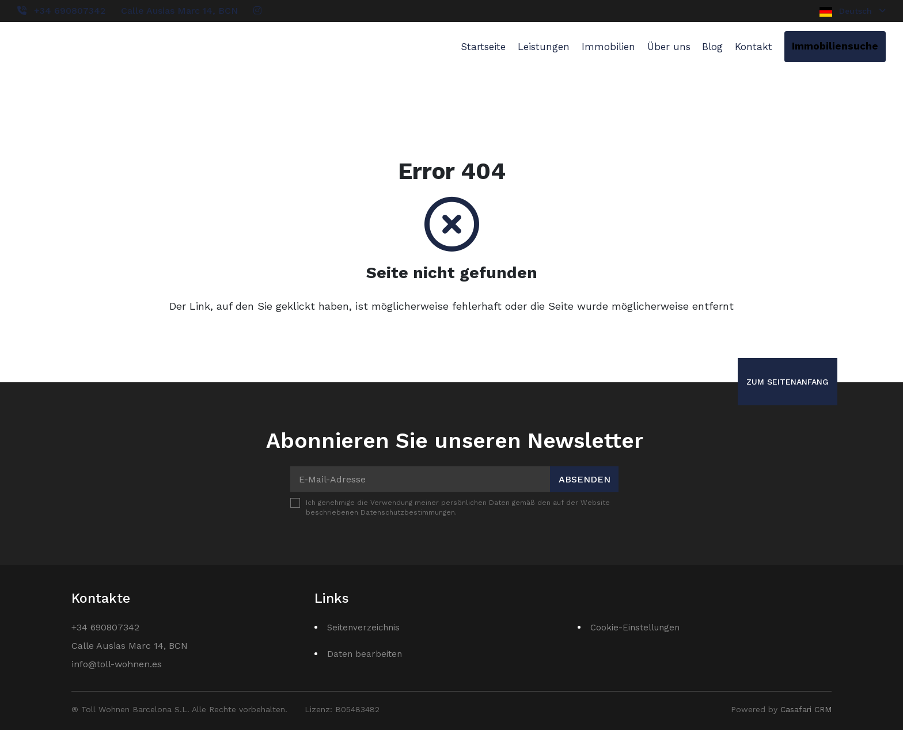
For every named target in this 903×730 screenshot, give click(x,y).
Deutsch (852, 11)
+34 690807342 (69, 10)
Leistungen (544, 46)
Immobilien (608, 46)
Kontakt (753, 46)
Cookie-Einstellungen (635, 627)
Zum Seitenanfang (787, 381)
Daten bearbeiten (364, 654)
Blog (712, 46)
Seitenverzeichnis (363, 627)
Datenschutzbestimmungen (408, 512)
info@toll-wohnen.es (116, 664)
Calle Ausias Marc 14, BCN (179, 10)
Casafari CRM (806, 709)
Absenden (584, 479)
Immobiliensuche (835, 46)
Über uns (668, 46)
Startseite (483, 46)
